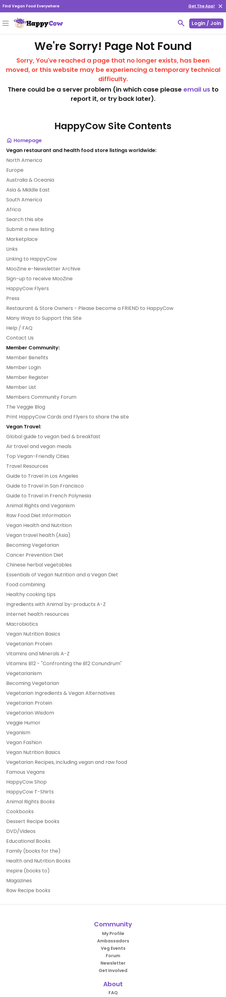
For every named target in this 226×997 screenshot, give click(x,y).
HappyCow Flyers (27, 288)
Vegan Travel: (23, 426)
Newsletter (113, 963)
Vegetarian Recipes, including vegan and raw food (66, 762)
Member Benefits (27, 357)
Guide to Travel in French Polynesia (48, 495)
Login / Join (206, 23)
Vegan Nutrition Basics (33, 633)
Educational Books (28, 841)
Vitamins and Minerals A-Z (38, 653)
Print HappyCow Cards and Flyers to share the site (67, 416)
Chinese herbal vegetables (39, 564)
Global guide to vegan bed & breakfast (53, 436)
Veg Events (113, 948)
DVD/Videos (21, 831)
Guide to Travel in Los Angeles (42, 476)
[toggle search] (181, 23)
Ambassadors (113, 941)
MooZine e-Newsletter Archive (43, 268)
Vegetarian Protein (29, 643)
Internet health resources (37, 614)
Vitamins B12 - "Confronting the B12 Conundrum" (64, 663)
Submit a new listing (30, 229)
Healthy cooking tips (31, 594)
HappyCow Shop (26, 781)
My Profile (113, 933)
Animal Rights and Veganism (40, 505)
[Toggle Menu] (5, 24)
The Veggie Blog (25, 406)
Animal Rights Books (30, 801)
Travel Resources (27, 466)
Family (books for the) (33, 851)
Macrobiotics (22, 624)
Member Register (27, 377)
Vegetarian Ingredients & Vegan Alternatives (60, 693)
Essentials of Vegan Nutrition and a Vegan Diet (62, 574)
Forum (113, 956)
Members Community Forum (41, 397)
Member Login (23, 367)
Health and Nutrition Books (38, 860)
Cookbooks (20, 811)
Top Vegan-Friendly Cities (37, 456)
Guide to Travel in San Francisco (45, 485)
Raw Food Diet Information (38, 515)
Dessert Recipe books (32, 821)
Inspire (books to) (28, 870)
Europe (14, 170)
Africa (13, 209)
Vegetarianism (24, 673)
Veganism (18, 732)
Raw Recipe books (28, 890)
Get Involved (113, 970)
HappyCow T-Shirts (30, 791)
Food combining (25, 584)
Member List (21, 387)
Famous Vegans (25, 772)
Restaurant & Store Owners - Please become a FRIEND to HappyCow (89, 308)
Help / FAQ (19, 328)
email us (196, 89)
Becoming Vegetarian (32, 545)
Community (113, 924)
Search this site (24, 219)
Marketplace (22, 239)
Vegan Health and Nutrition (39, 525)
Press (12, 298)
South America (24, 199)
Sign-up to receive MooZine (39, 278)
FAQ (113, 993)
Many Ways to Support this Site (44, 318)
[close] (220, 6)
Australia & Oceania (30, 179)
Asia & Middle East (28, 189)
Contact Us (20, 337)
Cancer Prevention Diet (34, 554)
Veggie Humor (23, 722)
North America (24, 160)
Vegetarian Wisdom (30, 712)
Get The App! (201, 6)
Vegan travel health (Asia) (38, 535)
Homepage (24, 140)
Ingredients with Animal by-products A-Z (56, 604)
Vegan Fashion (24, 742)
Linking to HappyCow (31, 258)
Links (12, 249)
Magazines (19, 880)
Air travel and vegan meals (38, 446)
